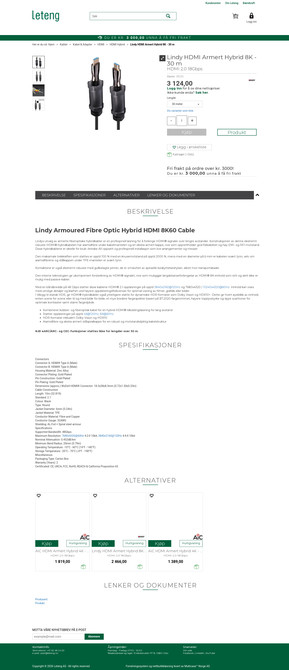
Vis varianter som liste (180, 110)
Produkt (237, 132)
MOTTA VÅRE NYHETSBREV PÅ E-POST (59, 630)
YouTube (210, 653)
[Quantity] (182, 120)
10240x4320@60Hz (216, 287)
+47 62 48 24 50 (55, 650)
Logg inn (251, 21)
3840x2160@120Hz (167, 287)
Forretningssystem (137, 666)
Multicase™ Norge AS (197, 666)
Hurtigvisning (78, 543)
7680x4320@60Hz (73, 435)
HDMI (101, 44)
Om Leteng (231, 3)
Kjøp (187, 132)
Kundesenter (213, 3)
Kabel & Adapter (82, 44)
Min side (187, 650)
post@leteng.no (49, 653)
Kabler (64, 44)
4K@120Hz (91, 314)
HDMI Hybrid (117, 44)
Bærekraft (249, 3)
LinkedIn (199, 653)
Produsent (41, 599)
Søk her (201, 92)
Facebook (188, 653)
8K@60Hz (107, 314)
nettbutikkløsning (162, 666)
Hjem (51, 44)
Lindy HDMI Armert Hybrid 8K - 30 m (152, 44)
